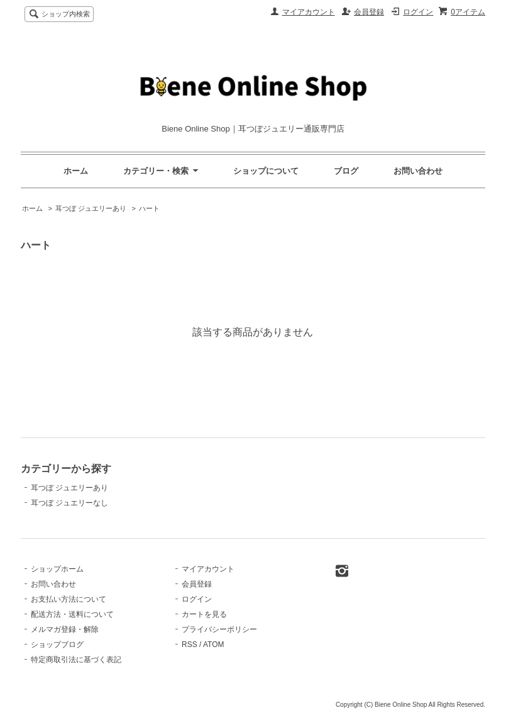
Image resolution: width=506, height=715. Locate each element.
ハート (149, 208)
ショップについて (266, 171)
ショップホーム (57, 569)
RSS (189, 644)
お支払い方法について (68, 599)
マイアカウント (308, 12)
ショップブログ (57, 644)
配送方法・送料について (72, 614)
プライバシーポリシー (219, 629)
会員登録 (369, 12)
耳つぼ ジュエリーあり (90, 208)
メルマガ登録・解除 (65, 629)
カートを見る (204, 614)
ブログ (346, 171)
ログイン (418, 12)
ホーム (75, 171)
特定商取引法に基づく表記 (76, 659)
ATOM (213, 644)
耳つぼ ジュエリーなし (69, 502)
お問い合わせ (418, 171)
